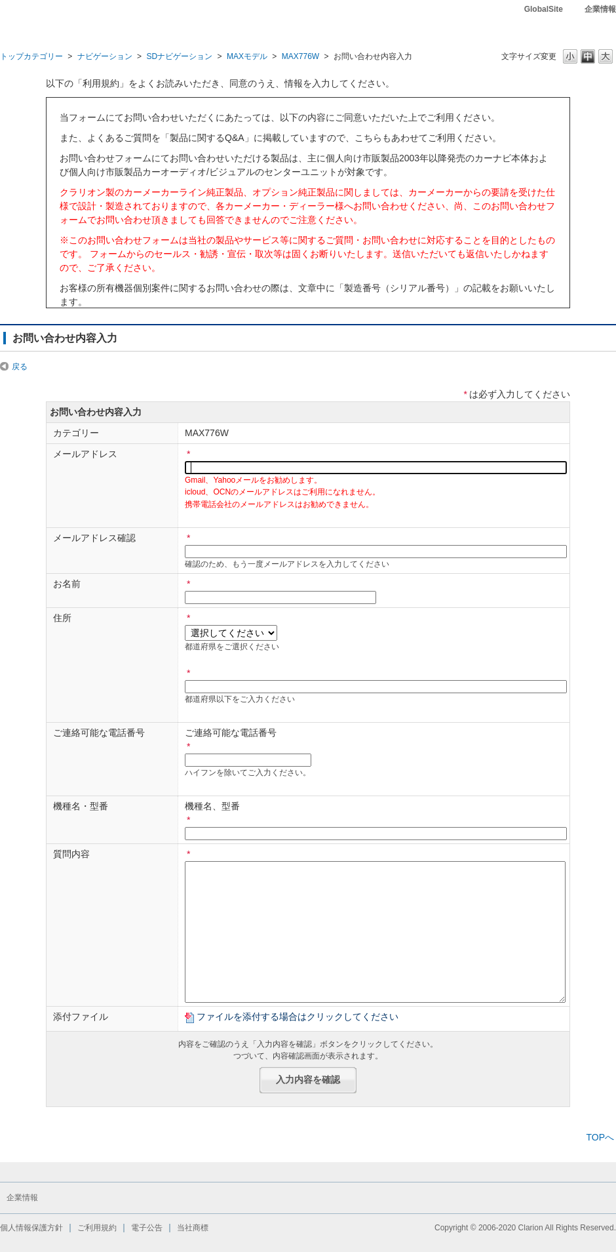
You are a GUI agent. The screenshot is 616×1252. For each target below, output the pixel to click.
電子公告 (147, 1227)
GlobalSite (543, 9)
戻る (20, 366)
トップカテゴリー (31, 56)
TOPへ (600, 1137)
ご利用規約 (97, 1227)
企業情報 (600, 9)
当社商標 (192, 1227)
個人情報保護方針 (31, 1227)
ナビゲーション (104, 56)
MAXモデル (247, 56)
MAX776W (301, 56)
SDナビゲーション (179, 56)
